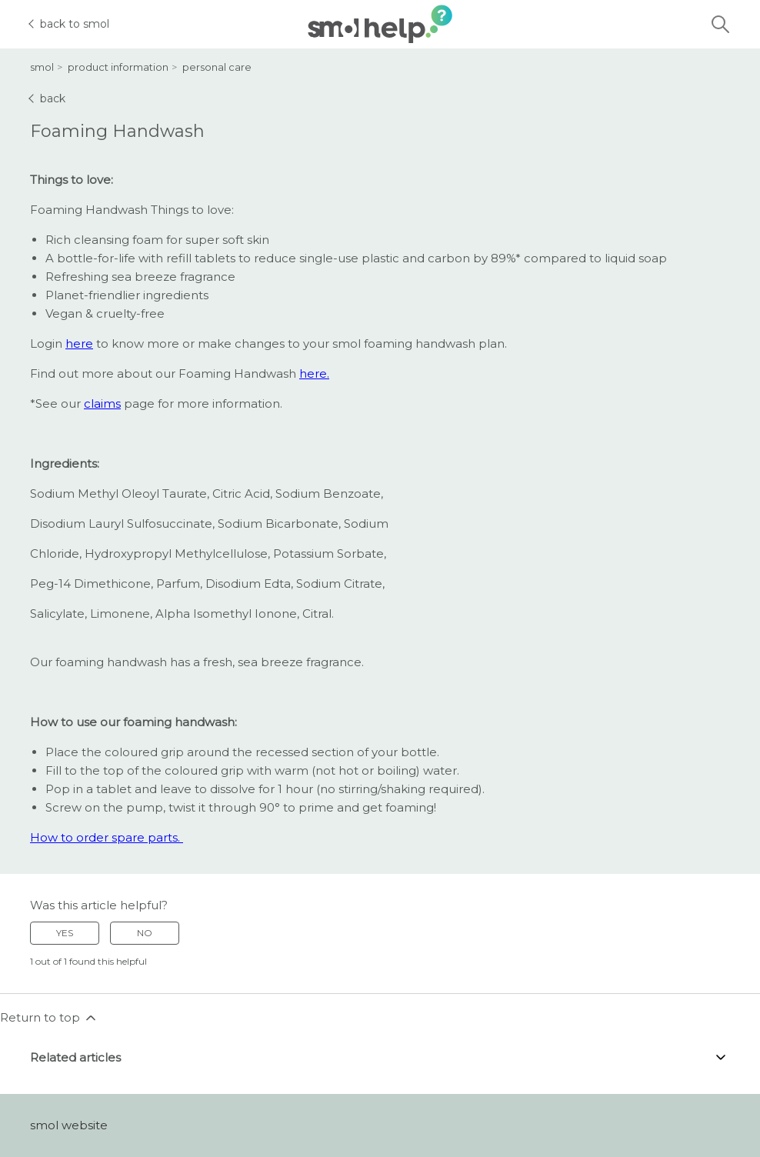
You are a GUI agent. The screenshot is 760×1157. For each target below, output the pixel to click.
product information (118, 67)
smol (42, 67)
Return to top (49, 1017)
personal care (217, 67)
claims (102, 403)
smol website (69, 1125)
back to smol (69, 24)
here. (314, 373)
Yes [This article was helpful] (64, 933)
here (79, 343)
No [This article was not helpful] (144, 933)
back (47, 98)
